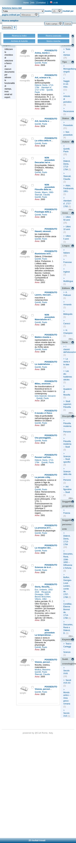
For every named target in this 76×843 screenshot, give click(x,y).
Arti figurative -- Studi (67, 490)
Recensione (68, 111)
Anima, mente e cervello (46, 53)
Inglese (66, 272)
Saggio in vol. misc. (66, 84)
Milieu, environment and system (50, 384)
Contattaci (41, 3)
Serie (65, 342)
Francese (67, 262)
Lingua (65, 245)
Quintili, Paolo (41, 63)
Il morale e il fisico (43, 413)
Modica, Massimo (43, 669)
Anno (65, 213)
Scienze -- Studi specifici (66, 459)
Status (65, 118)
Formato (66, 45)
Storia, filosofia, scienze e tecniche (51, 587)
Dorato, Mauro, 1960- (44, 192)
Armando (67, 304)
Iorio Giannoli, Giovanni (45, 396)
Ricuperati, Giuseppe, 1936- (43, 593)
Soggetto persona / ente (67, 524)
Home (26, 3)
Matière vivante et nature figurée (50, 337)
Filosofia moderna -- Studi (67, 444)
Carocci (66, 323)
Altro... (71, 209)
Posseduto (68, 125)
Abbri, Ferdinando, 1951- (68, 188)
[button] (57, 11)
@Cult (38, 733)
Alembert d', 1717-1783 (43, 88)
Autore (65, 141)
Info (32, 3)
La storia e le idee (66, 362)
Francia (66, 513)
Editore (66, 288)
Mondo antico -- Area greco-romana (66, 698)
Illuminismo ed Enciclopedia (48, 253)
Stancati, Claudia (42, 195)
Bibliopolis (67, 314)
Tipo (64, 62)
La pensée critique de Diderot (49, 477)
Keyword (66, 639)
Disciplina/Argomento (68, 416)
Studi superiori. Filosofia (67, 404)
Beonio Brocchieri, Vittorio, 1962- (43, 598)
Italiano (66, 253)
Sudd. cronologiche (68, 661)
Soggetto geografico (67, 503)
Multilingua (68, 281)
